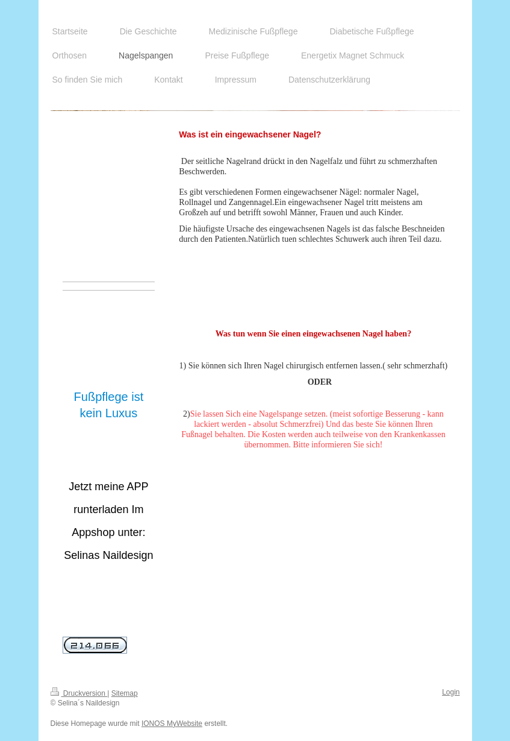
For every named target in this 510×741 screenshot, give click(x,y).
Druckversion (79, 693)
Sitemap (124, 693)
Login (450, 692)
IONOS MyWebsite (171, 723)
